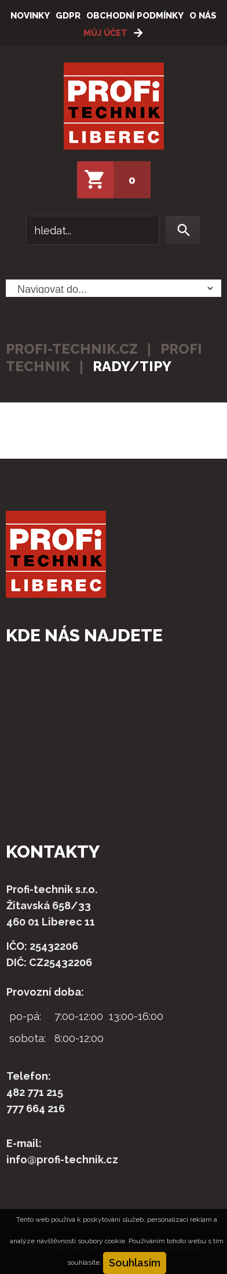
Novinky (30, 15)
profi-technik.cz (72, 348)
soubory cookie (101, 1241)
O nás (203, 15)
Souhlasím (134, 1263)
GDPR (68, 15)
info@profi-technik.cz (62, 1159)
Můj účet (105, 33)
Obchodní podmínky (135, 15)
